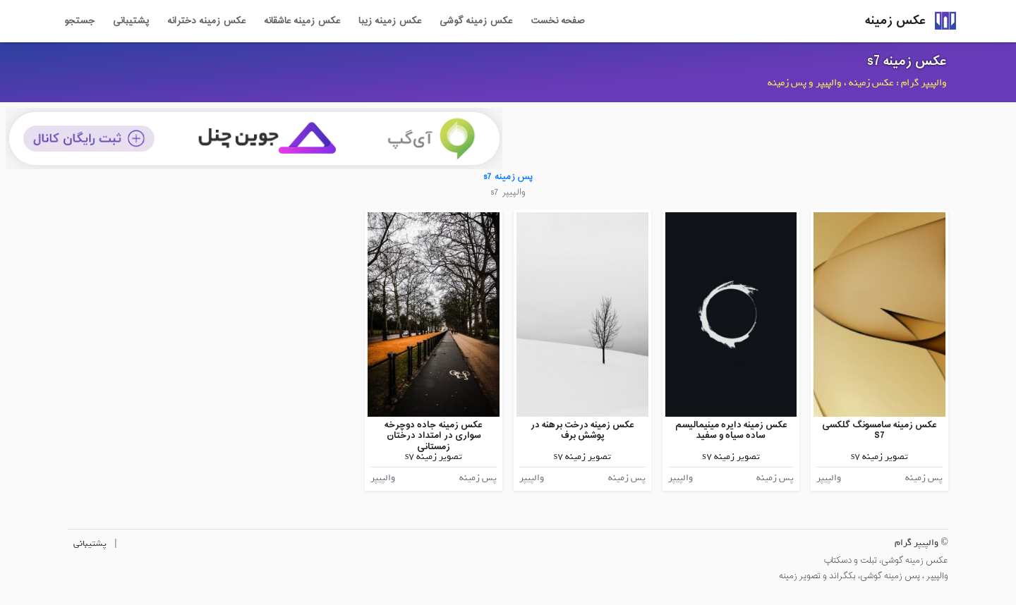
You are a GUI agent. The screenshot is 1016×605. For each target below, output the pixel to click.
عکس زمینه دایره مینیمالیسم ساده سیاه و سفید (731, 430)
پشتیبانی (131, 21)
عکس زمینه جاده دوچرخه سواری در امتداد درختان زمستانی (434, 436)
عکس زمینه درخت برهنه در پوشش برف (582, 430)
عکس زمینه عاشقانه (302, 21)
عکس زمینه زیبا (389, 21)
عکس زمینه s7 (907, 61)
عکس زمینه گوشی (476, 21)
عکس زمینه (895, 20)
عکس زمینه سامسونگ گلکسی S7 (879, 430)
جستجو (79, 21)
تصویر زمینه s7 (879, 456)
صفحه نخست (557, 21)
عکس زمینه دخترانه (206, 21)
